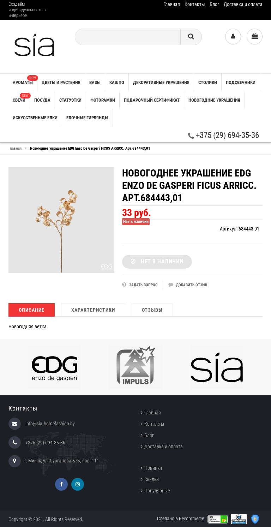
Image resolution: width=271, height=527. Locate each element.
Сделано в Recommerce (180, 518)
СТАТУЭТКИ (70, 100)
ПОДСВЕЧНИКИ (240, 82)
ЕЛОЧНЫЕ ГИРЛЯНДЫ (87, 117)
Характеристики (93, 310)
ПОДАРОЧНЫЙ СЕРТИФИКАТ (152, 100)
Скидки (151, 479)
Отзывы (152, 310)
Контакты (195, 4)
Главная (171, 4)
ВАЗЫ (95, 82)
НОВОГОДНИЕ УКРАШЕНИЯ (214, 100)
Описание (31, 310)
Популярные (157, 490)
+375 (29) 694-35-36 (223, 135)
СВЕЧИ (21, 98)
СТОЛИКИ (207, 82)
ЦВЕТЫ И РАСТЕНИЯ (61, 82)
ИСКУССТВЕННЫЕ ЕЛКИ (35, 117)
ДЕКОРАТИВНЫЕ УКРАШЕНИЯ (161, 82)
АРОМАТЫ (25, 80)
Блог (214, 4)
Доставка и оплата (243, 4)
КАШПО (116, 82)
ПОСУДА (42, 100)
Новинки (153, 468)
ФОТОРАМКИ (102, 100)
